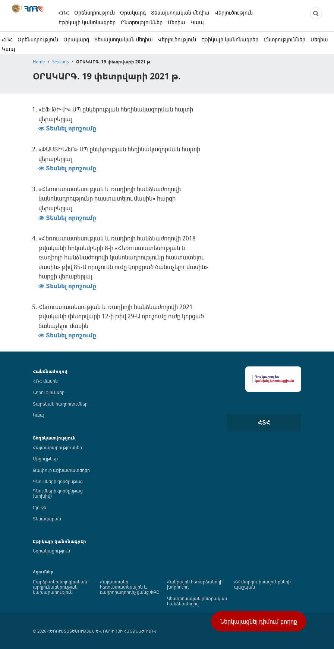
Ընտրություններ (142, 22)
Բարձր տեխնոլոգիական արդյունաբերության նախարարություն (60, 587)
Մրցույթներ (45, 458)
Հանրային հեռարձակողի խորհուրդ (195, 584)
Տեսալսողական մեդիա (180, 12)
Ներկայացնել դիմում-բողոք (258, 621)
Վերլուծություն (234, 12)
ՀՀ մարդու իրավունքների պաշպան (262, 584)
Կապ (197, 22)
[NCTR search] (316, 13)
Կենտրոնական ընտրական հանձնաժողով (197, 601)
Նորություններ (48, 392)
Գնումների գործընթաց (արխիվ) (58, 493)
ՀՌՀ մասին (45, 381)
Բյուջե (39, 507)
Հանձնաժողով (50, 371)
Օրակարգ (133, 12)
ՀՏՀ (264, 422)
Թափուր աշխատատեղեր (61, 470)
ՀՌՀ (64, 12)
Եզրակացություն (51, 550)
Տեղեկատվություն (54, 438)
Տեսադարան (47, 518)
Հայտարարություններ (57, 447)
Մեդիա (176, 22)
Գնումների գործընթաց (58, 481)
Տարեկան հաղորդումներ (60, 403)
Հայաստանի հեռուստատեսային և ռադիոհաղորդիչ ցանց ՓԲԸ (129, 587)
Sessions (60, 61)
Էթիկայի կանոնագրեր (87, 22)
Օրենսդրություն (94, 12)
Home (39, 61)
